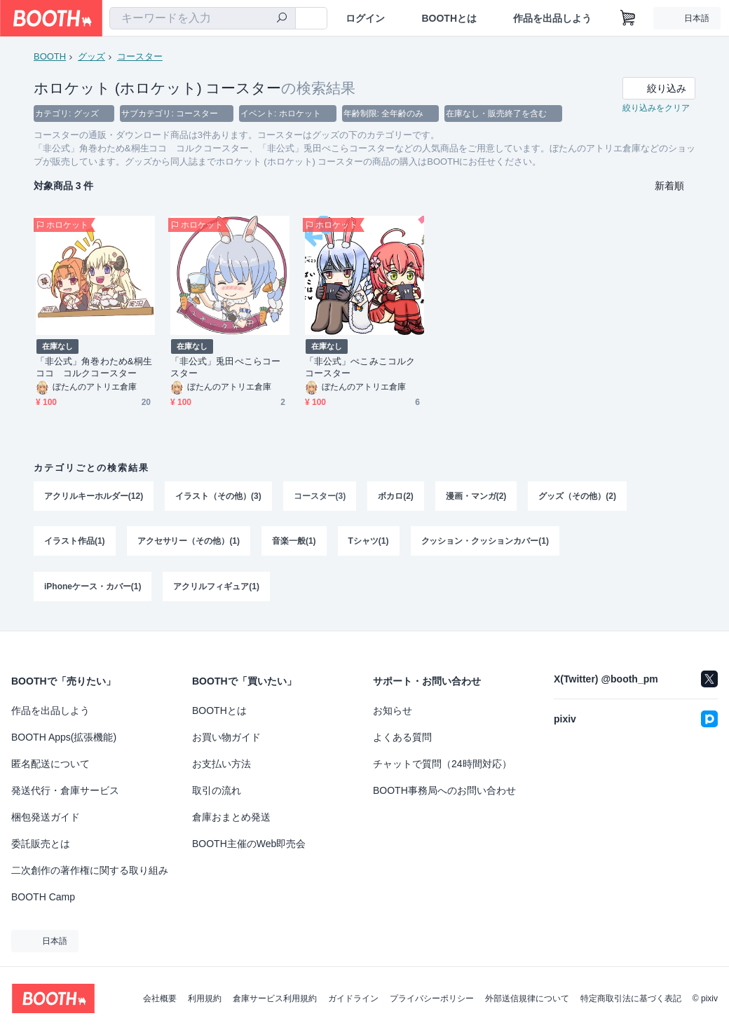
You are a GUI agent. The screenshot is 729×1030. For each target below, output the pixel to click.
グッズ (91, 56)
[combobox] (202, 18)
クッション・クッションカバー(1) (485, 544)
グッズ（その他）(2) (578, 497)
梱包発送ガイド (45, 817)
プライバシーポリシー (432, 998)
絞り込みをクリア (656, 109)
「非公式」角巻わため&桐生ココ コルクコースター (94, 368)
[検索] (281, 19)
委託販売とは (40, 843)
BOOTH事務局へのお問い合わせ (444, 790)
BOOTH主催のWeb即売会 (249, 843)
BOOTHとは (449, 18)
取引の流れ (216, 790)
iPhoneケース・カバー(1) (93, 590)
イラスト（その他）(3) (218, 497)
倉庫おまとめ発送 (231, 817)
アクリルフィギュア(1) (217, 590)
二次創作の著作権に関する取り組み (89, 870)
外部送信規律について (527, 998)
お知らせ (392, 710)
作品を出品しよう (552, 18)
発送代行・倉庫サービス (65, 790)
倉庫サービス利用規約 (275, 998)
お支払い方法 (221, 763)
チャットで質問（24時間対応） (442, 763)
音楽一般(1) (294, 544)
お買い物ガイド (226, 737)
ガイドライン (353, 998)
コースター (140, 56)
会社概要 (160, 998)
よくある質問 (402, 737)
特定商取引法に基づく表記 (630, 998)
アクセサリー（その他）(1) (188, 544)
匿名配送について (50, 763)
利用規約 (205, 998)
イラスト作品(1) (74, 544)
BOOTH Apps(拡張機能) (63, 737)
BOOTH (50, 56)
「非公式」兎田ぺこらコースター (225, 368)
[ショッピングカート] (628, 18)
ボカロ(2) (396, 497)
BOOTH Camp (43, 896)
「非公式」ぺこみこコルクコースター (360, 368)
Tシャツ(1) (368, 544)
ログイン (365, 18)
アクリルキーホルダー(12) (93, 497)
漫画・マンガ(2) (476, 497)
